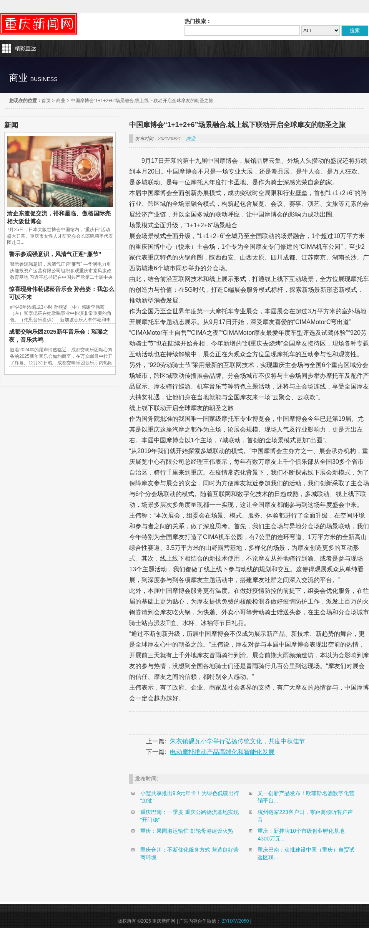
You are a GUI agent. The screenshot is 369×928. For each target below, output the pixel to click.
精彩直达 (25, 48)
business (44, 79)
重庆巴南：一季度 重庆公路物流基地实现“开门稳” (189, 816)
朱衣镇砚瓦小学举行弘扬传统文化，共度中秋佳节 (237, 741)
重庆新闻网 (39, 24)
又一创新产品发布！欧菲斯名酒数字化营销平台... (306, 797)
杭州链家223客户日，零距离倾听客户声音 (305, 816)
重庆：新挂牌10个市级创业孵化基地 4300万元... (301, 835)
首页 (46, 100)
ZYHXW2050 (235, 921)
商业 (60, 100)
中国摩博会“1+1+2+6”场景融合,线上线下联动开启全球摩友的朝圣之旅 (142, 100)
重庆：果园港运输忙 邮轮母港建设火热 (186, 831)
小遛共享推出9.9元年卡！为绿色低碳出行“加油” (189, 797)
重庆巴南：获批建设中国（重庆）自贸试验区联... (306, 853)
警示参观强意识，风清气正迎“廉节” (55, 254)
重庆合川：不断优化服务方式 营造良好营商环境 (189, 853)
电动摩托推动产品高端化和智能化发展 (222, 752)
